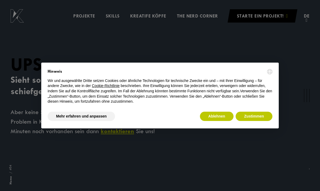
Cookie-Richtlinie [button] (106, 86)
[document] (160, 87)
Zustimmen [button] (254, 116)
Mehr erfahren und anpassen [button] (81, 116)
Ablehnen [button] (216, 116)
